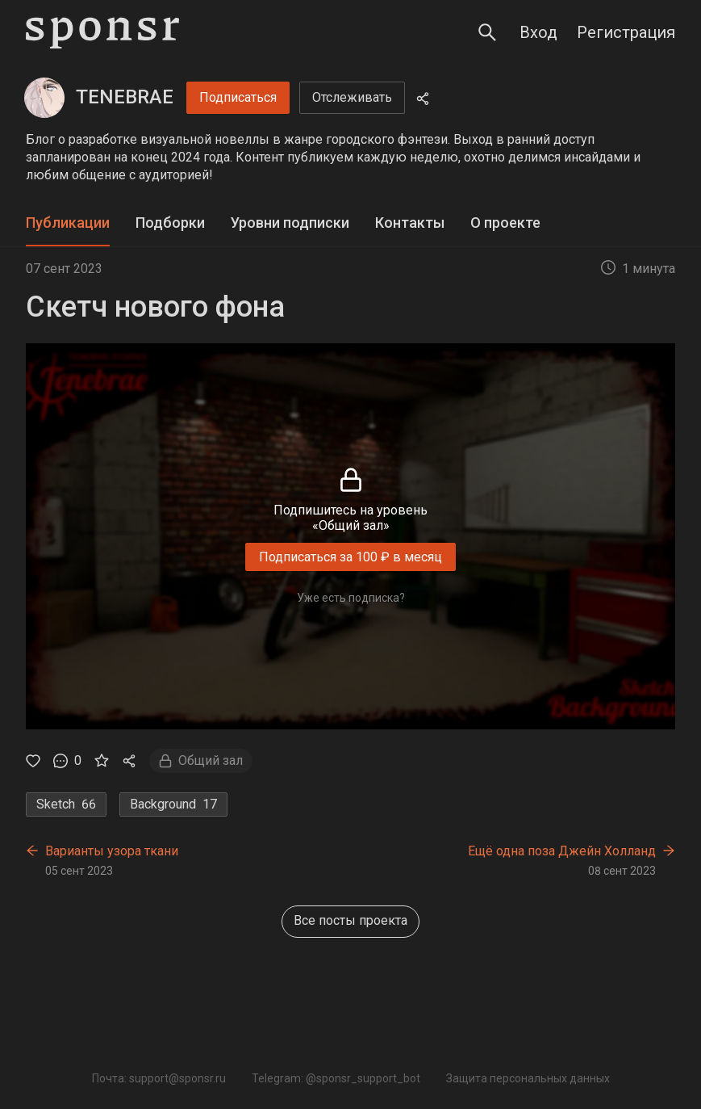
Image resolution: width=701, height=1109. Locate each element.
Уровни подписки (290, 222)
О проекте (505, 222)
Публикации (68, 222)
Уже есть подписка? (351, 597)
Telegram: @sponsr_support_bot (336, 1078)
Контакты (409, 222)
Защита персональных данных (528, 1078)
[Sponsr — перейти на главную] (102, 32)
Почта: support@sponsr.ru (159, 1078)
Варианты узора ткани (111, 851)
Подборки (170, 222)
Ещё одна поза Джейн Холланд (562, 851)
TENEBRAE (124, 97)
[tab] (68, 223)
